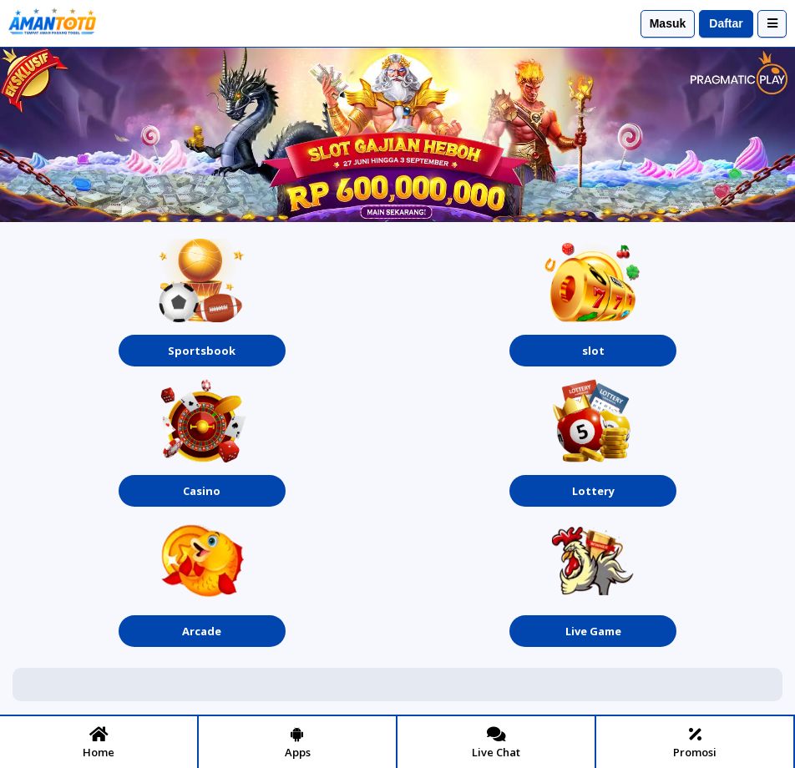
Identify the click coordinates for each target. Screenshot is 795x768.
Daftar (725, 23)
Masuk (668, 23)
